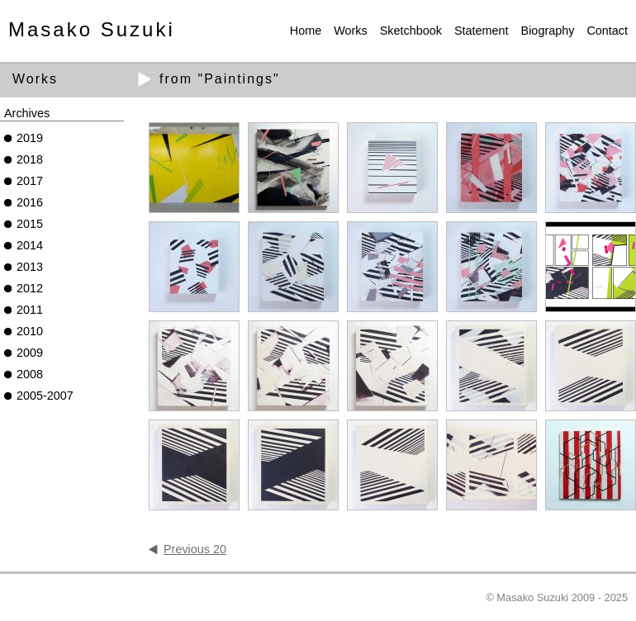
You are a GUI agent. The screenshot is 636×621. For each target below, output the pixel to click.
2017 (30, 180)
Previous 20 (195, 549)
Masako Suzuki (91, 29)
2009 (30, 352)
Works (351, 30)
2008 (30, 374)
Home (305, 30)
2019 (30, 138)
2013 (30, 266)
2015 (30, 223)
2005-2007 (45, 395)
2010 (30, 331)
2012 (30, 288)
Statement (481, 30)
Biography (548, 30)
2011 (30, 309)
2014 (30, 245)
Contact (607, 30)
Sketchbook (411, 30)
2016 (30, 202)
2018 (30, 159)
